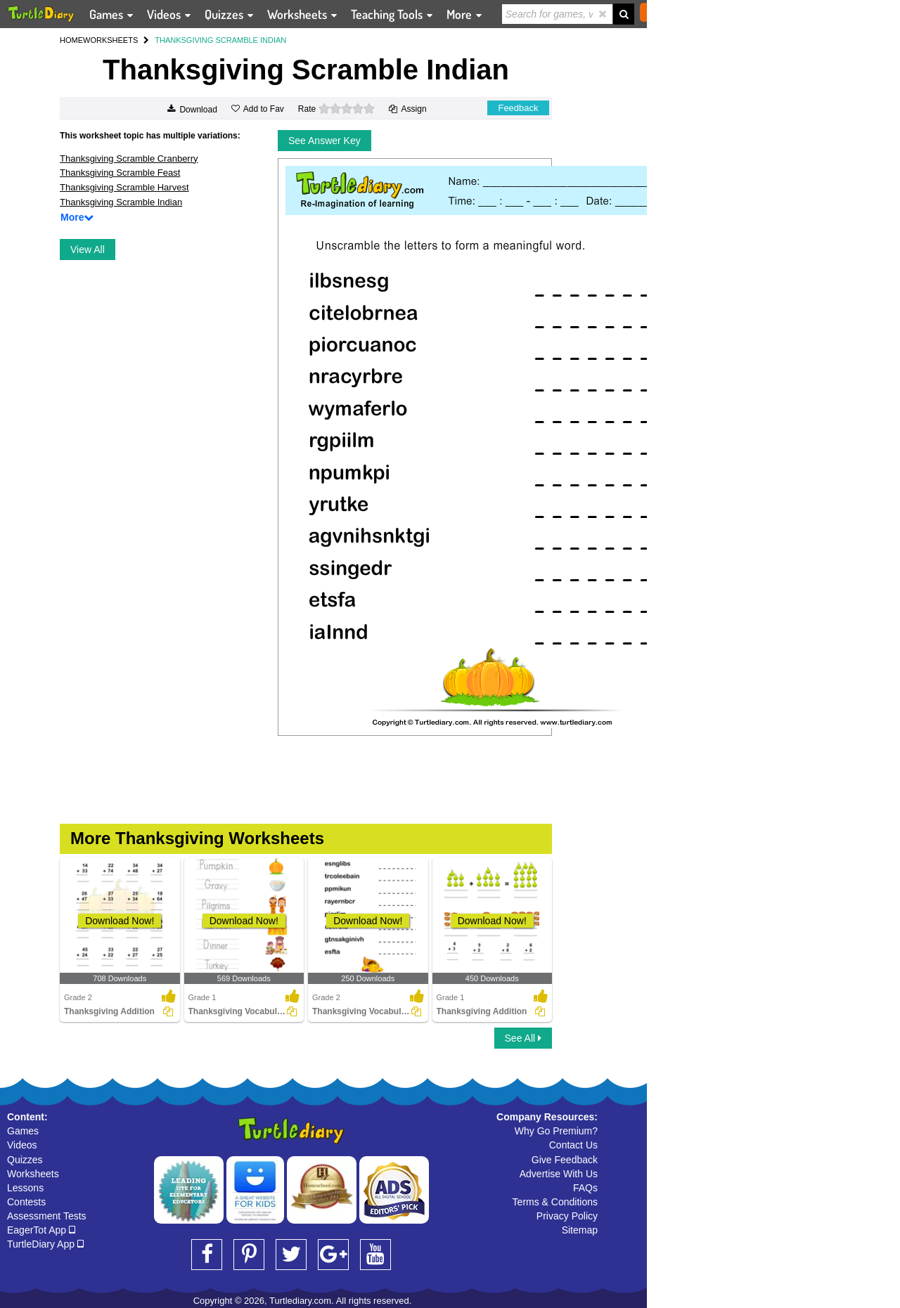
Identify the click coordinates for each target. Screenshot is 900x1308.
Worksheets (33, 1173)
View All (87, 249)
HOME (71, 40)
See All (523, 1038)
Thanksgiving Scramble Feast (120, 172)
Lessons (25, 1187)
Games (23, 1131)
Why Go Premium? (556, 1131)
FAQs (585, 1187)
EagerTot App (41, 1230)
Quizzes (25, 1159)
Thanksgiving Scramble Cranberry (129, 158)
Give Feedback (565, 1159)
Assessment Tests (46, 1216)
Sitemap (580, 1230)
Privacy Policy (567, 1216)
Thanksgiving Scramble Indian (121, 202)
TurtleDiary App (45, 1244)
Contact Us (573, 1145)
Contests (26, 1201)
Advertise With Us (559, 1173)
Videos (22, 1145)
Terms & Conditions (555, 1201)
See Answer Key (324, 140)
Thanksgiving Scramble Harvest (124, 187)
